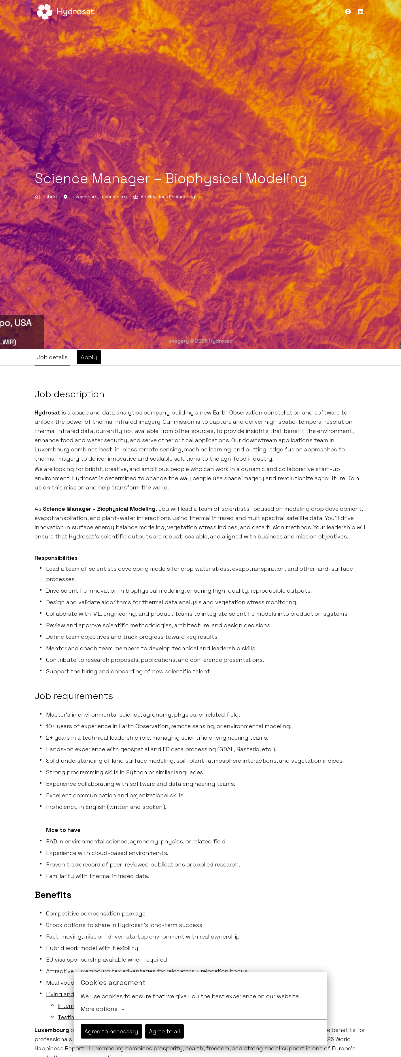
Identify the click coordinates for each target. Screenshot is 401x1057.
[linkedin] (360, 11)
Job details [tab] (52, 357)
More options (102, 1008)
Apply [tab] (89, 357)
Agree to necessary (111, 1031)
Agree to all (164, 1031)
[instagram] (348, 11)
